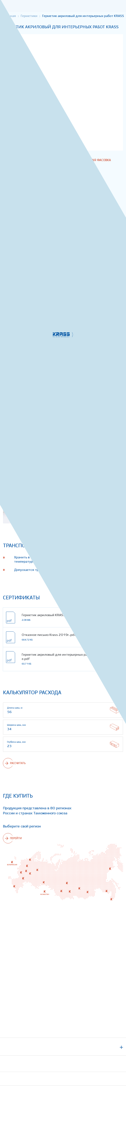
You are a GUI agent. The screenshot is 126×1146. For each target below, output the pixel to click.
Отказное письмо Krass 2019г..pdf (49, 634)
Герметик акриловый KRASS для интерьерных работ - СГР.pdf (70, 615)
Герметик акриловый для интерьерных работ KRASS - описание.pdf (71, 657)
